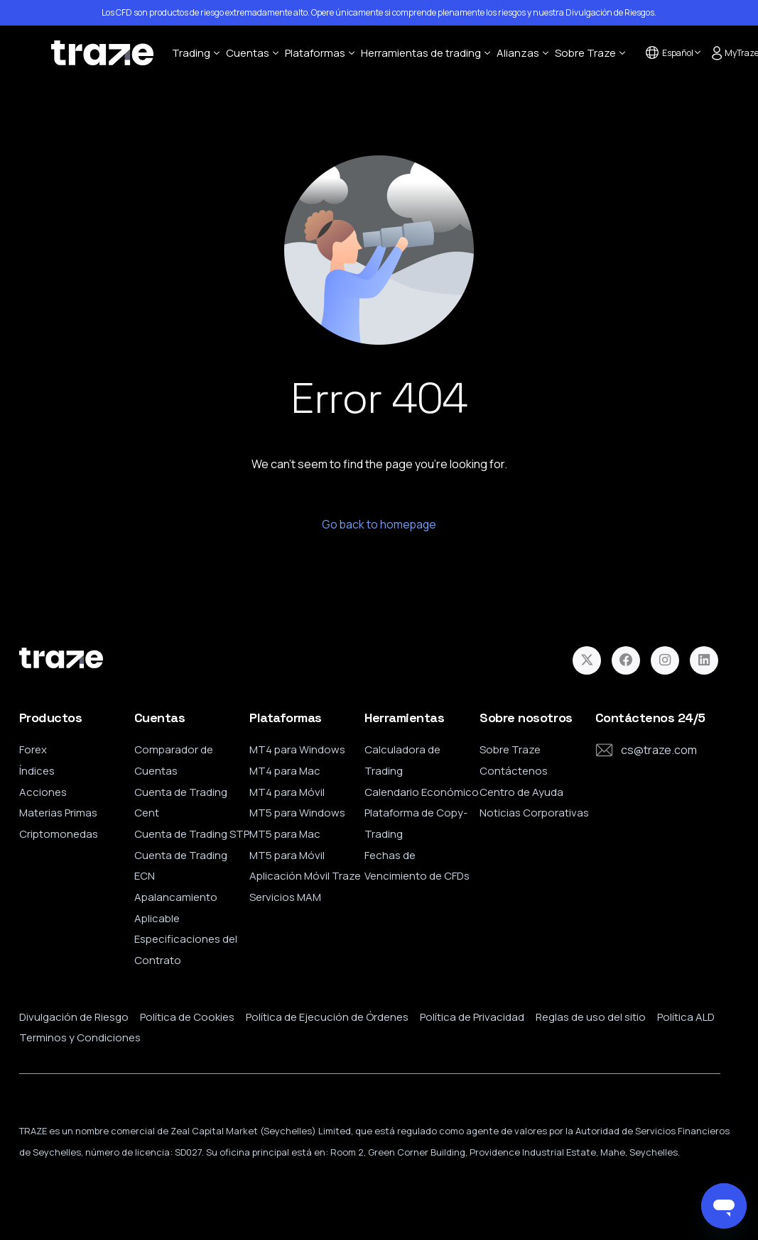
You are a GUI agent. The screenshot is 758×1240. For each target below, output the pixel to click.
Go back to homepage (379, 525)
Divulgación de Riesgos (609, 13)
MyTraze (732, 53)
